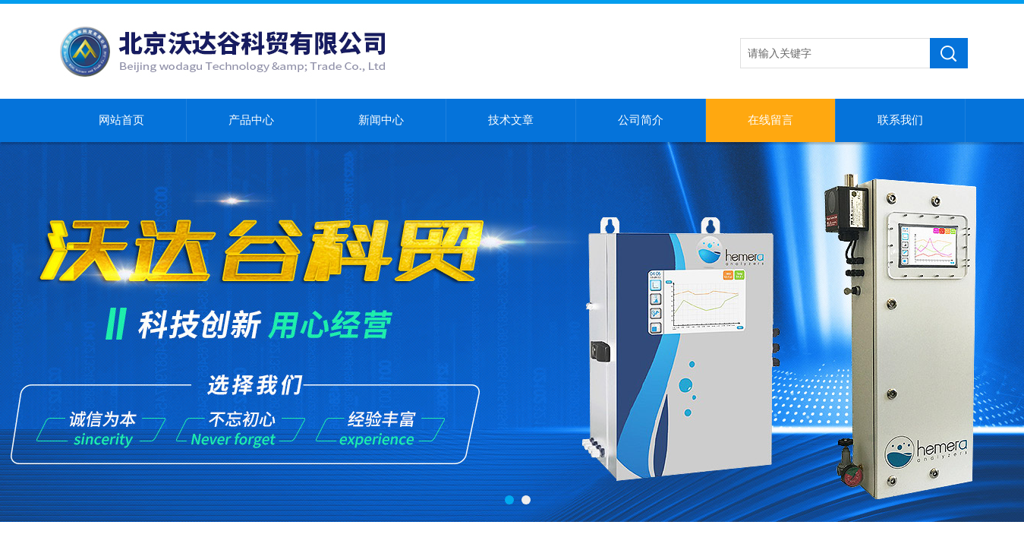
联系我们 (900, 120)
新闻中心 (381, 120)
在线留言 (770, 120)
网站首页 (121, 120)
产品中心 (251, 120)
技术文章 (511, 120)
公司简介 (640, 120)
